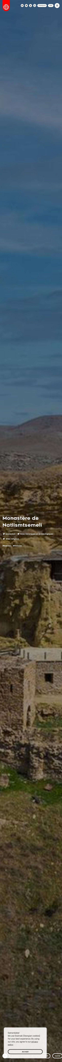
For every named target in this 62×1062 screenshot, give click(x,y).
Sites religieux (11, 539)
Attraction (9, 534)
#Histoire (17, 546)
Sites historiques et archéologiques (35, 534)
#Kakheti (6, 546)
